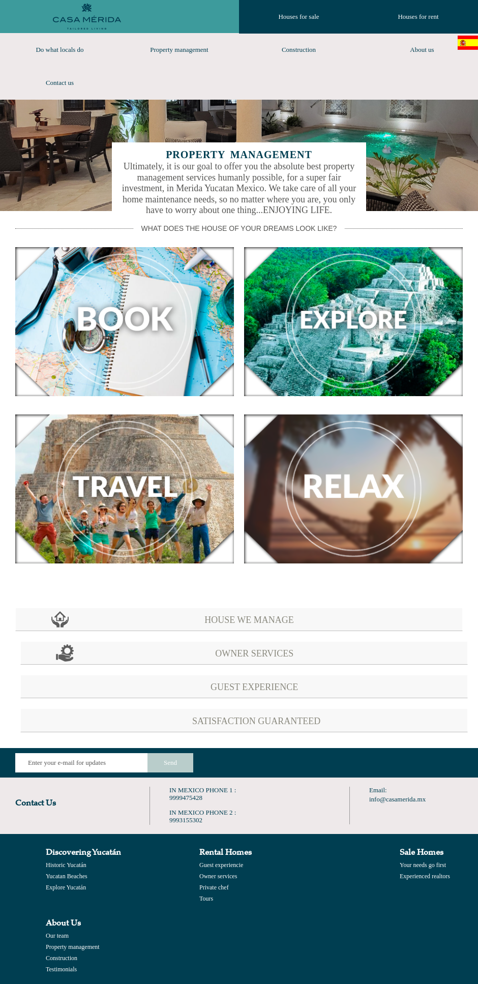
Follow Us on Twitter (379, 763)
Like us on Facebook (341, 763)
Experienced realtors (425, 876)
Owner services (218, 876)
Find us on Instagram (453, 763)
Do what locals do (59, 49)
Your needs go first (423, 865)
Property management (179, 49)
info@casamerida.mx (397, 799)
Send (170, 762)
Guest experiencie (221, 865)
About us (422, 49)
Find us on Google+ (416, 763)
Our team (57, 935)
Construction (299, 49)
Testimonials (61, 969)
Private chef (214, 887)
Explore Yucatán (66, 887)
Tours (206, 898)
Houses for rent (418, 16)
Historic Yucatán (66, 865)
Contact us (60, 82)
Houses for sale (298, 16)
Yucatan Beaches (66, 876)
